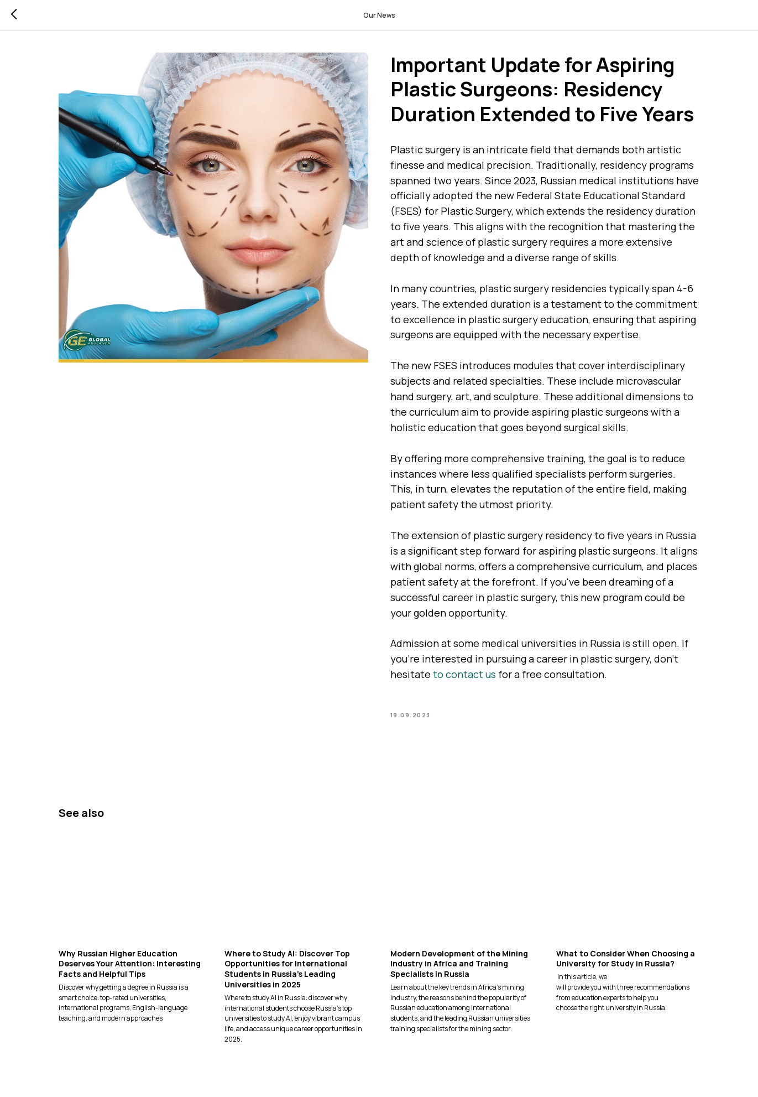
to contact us (464, 674)
